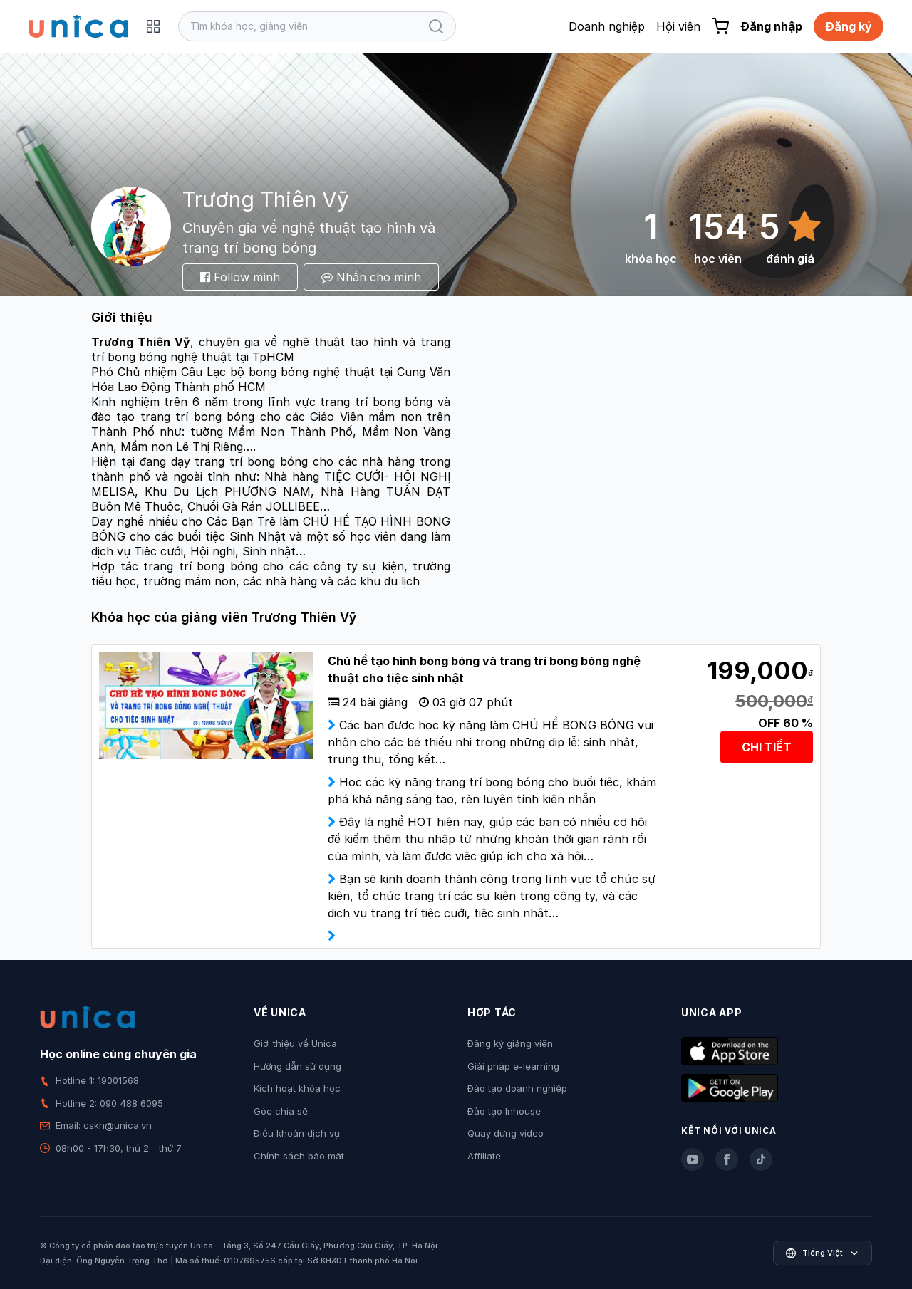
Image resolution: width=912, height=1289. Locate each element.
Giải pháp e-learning (513, 1066)
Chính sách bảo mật (299, 1156)
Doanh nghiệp (607, 26)
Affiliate (484, 1156)
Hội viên (678, 26)
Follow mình (240, 277)
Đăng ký (848, 26)
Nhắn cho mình (371, 277)
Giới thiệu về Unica (295, 1043)
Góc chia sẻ (281, 1111)
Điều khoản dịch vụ (297, 1133)
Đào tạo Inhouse (504, 1111)
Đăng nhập (771, 26)
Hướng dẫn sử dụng (297, 1066)
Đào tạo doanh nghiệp (517, 1088)
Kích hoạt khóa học (297, 1088)
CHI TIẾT (767, 747)
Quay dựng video (505, 1133)
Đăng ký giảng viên (510, 1043)
